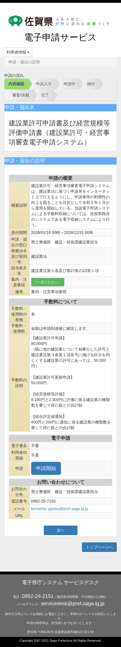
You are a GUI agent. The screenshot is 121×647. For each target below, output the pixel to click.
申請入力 (44, 84)
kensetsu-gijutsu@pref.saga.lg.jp (59, 508)
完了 (45, 95)
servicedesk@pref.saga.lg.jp (72, 603)
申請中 (69, 84)
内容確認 (16, 84)
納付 (91, 84)
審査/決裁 (20, 95)
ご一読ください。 (47, 282)
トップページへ (99, 547)
